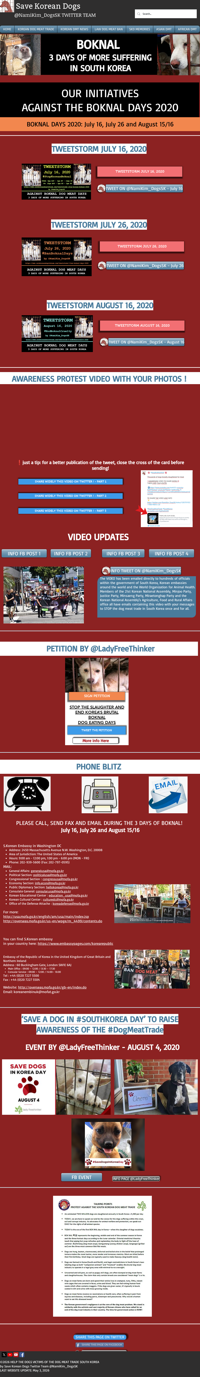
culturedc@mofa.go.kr (58, 899)
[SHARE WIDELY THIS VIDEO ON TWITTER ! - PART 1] (70, 482)
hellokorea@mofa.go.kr (62, 887)
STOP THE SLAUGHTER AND (97, 707)
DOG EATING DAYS (97, 722)
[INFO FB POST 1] (24, 553)
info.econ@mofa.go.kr (50, 883)
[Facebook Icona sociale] (21, 1354)
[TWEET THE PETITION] (97, 730)
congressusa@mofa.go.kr (60, 879)
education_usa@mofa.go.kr (68, 895)
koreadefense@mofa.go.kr (71, 903)
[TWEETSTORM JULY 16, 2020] (139, 171)
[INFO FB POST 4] (171, 553)
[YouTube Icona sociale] (15, 1354)
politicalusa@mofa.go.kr (50, 875)
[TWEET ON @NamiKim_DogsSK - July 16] (144, 188)
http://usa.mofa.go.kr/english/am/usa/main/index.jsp (46, 916)
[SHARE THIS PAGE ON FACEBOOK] (100, 1344)
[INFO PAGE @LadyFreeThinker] (136, 1178)
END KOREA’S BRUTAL (97, 712)
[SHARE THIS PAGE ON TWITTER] (99, 1337)
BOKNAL (97, 717)
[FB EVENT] (81, 1177)
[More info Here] (95, 741)
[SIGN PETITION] (97, 696)
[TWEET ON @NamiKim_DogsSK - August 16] (146, 342)
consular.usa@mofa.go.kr (53, 891)
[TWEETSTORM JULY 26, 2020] (142, 246)
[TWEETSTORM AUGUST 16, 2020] (142, 326)
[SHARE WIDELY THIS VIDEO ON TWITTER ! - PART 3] (70, 511)
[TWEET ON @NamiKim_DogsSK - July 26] (145, 265)
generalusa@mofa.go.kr (47, 871)
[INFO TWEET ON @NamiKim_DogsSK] (145, 571)
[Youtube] (10, 1354)
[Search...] (165, 13)
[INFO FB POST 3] (123, 553)
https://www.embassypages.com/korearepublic (75, 943)
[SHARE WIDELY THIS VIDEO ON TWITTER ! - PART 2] (70, 496)
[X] (4, 1354)
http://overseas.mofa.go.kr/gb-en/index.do (52, 987)
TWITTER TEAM (79, 14)
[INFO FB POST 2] (71, 553)
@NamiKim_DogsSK (38, 14)
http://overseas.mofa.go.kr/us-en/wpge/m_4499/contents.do (52, 921)
